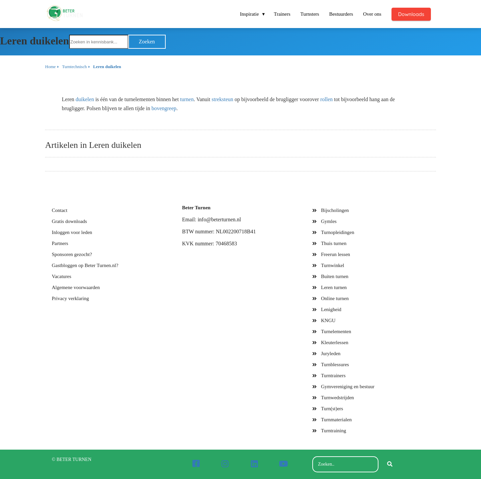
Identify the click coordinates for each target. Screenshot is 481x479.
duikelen (84, 99)
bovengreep (163, 108)
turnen (187, 99)
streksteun (222, 99)
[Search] (389, 464)
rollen (326, 99)
